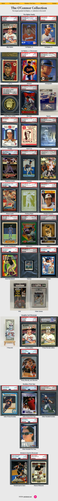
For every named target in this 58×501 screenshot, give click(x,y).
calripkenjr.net (27, 496)
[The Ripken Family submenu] (19, 3)
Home (3, 3)
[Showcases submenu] (47, 3)
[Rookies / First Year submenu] (35, 3)
